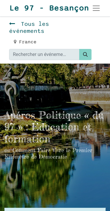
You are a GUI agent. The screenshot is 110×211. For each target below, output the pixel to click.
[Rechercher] (85, 54)
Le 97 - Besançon (43, 8)
